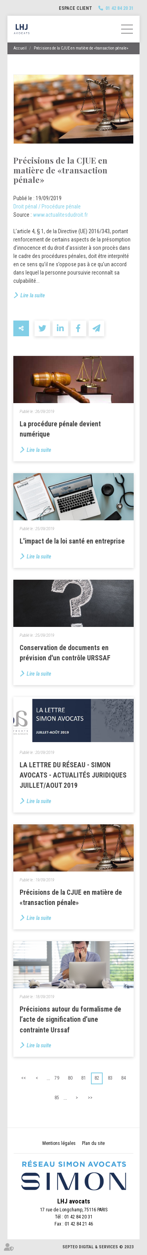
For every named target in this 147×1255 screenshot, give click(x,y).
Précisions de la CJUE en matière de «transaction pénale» (81, 48)
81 (83, 1078)
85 (56, 1097)
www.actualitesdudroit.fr (60, 215)
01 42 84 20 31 (119, 8)
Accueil (20, 48)
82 (96, 1078)
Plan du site (93, 1143)
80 (70, 1078)
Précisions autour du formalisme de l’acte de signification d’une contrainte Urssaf (70, 1019)
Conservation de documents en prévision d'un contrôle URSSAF (65, 653)
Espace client (75, 8)
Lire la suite (32, 295)
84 (123, 1078)
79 (56, 1078)
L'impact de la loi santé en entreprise (72, 541)
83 (110, 1078)
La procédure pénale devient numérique (60, 429)
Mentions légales (59, 1143)
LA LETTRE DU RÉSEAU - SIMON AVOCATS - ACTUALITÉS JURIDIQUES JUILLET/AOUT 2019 (73, 775)
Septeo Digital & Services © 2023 (98, 1246)
